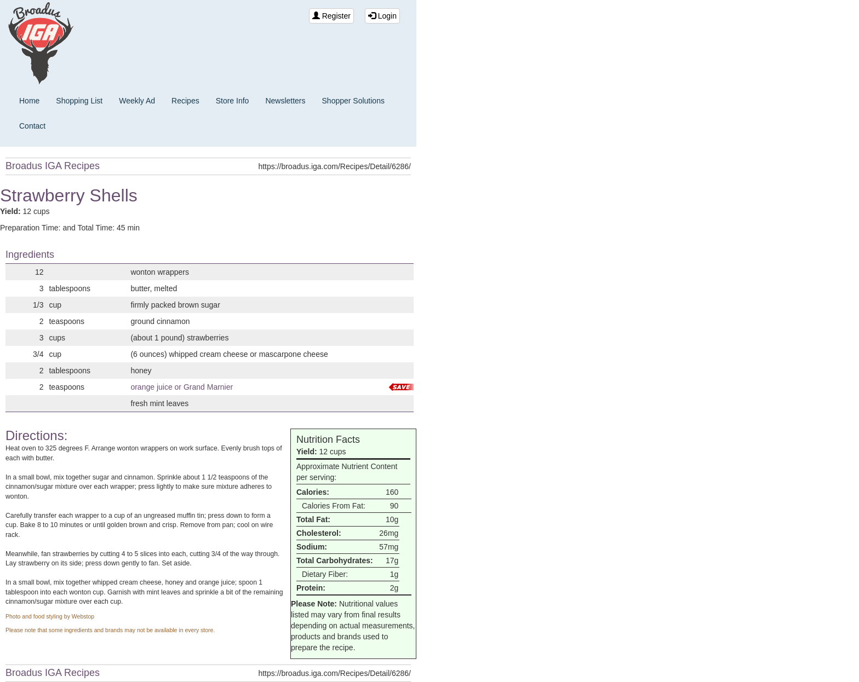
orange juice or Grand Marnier (181, 387)
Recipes (185, 100)
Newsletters (285, 100)
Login (382, 15)
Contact (32, 126)
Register (331, 15)
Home (29, 100)
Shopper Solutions (353, 100)
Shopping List (79, 100)
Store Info (232, 100)
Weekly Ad (137, 100)
